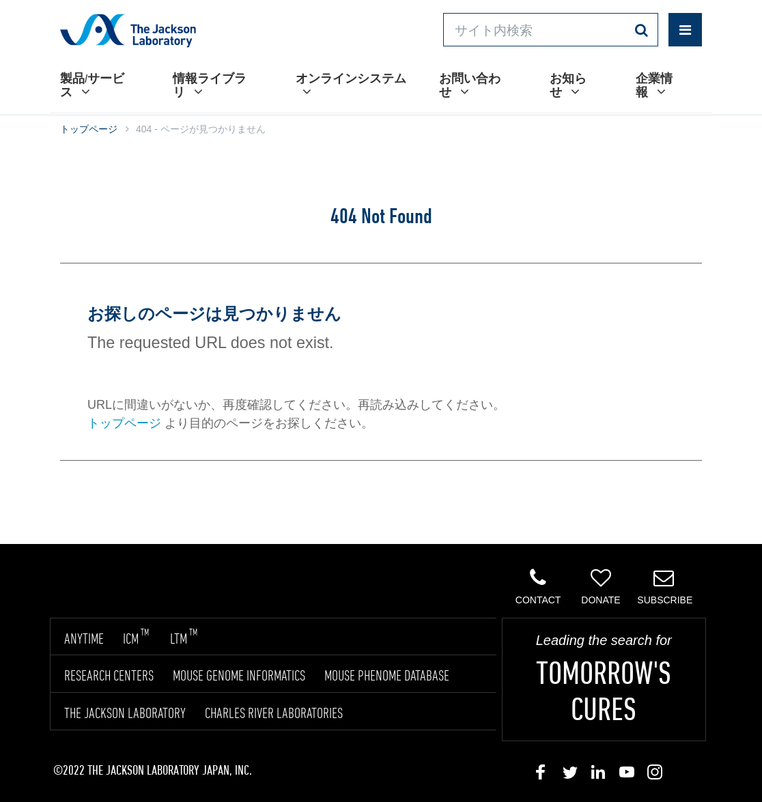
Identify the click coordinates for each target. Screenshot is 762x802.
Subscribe (664, 586)
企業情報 (654, 85)
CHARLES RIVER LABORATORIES (274, 712)
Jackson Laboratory (128, 30)
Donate (601, 586)
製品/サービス (92, 85)
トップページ (88, 129)
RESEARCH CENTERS (109, 675)
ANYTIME (84, 638)
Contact (538, 586)
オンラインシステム (351, 85)
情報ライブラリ (209, 85)
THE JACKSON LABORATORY (125, 712)
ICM (136, 638)
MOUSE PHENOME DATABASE (386, 675)
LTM (183, 638)
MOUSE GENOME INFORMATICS (239, 675)
